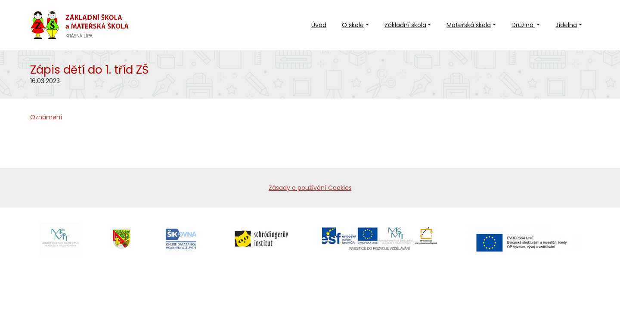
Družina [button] (523, 25)
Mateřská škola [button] (468, 25)
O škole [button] (353, 25)
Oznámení (46, 117)
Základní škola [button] (405, 25)
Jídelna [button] (566, 25)
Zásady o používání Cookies (310, 187)
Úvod (318, 25)
